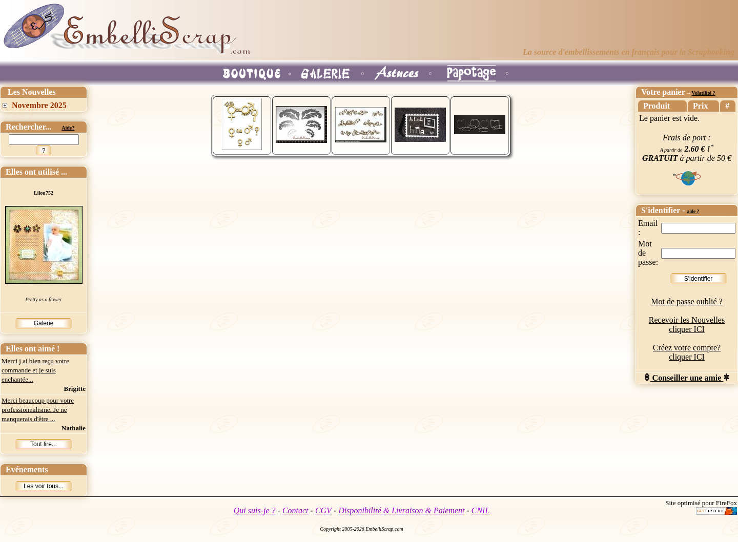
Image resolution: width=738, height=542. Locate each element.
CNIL (480, 510)
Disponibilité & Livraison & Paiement (401, 510)
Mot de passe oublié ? (687, 301)
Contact (295, 510)
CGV (323, 510)
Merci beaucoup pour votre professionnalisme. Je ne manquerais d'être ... (38, 410)
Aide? (67, 128)
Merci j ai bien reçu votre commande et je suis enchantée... (35, 370)
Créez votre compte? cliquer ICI (687, 352)
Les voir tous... (44, 486)
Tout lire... (43, 444)
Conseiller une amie (687, 377)
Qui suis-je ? (255, 510)
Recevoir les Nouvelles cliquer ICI (687, 324)
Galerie (44, 323)
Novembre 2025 (39, 105)
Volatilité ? (703, 93)
